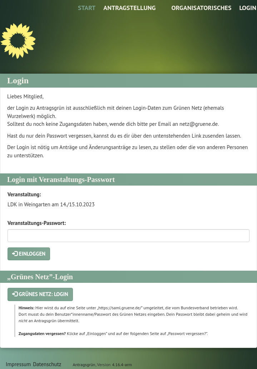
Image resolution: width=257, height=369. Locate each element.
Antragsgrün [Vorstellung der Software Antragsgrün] (84, 364)
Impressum (18, 364)
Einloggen (28, 253)
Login (247, 8)
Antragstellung (129, 8)
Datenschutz (47, 364)
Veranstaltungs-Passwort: (37, 223)
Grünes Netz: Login (40, 294)
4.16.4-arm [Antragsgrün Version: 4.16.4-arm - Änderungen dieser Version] (122, 364)
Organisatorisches (201, 8)
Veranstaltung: (24, 194)
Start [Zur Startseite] (86, 8)
